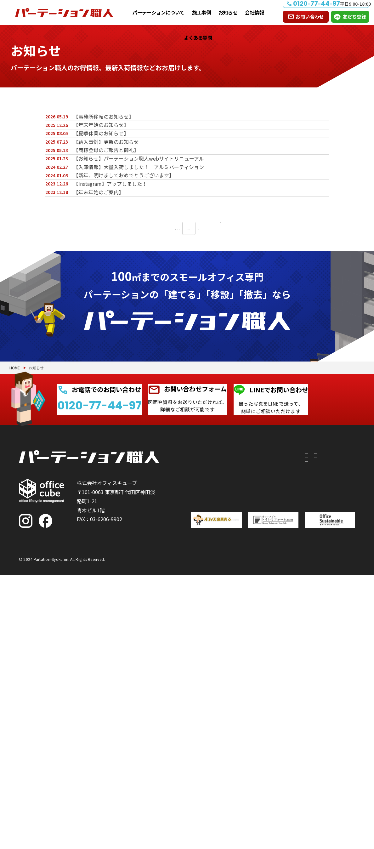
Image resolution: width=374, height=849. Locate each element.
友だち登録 (354, 16)
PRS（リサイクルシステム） (239, 725)
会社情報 (254, 12)
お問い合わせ (310, 16)
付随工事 (225, 711)
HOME (14, 597)
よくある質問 (198, 37)
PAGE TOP (348, 811)
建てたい (188, 714)
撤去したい (188, 752)
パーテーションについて (158, 12)
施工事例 (201, 12)
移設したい (188, 733)
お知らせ (227, 12)
